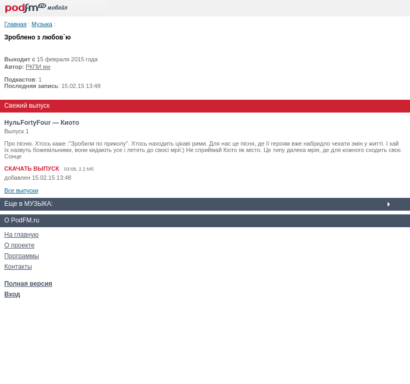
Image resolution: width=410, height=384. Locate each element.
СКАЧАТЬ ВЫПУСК (31, 168)
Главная (15, 24)
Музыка (41, 24)
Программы (21, 256)
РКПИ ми (38, 66)
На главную (21, 234)
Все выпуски (21, 190)
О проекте (19, 245)
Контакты (18, 266)
